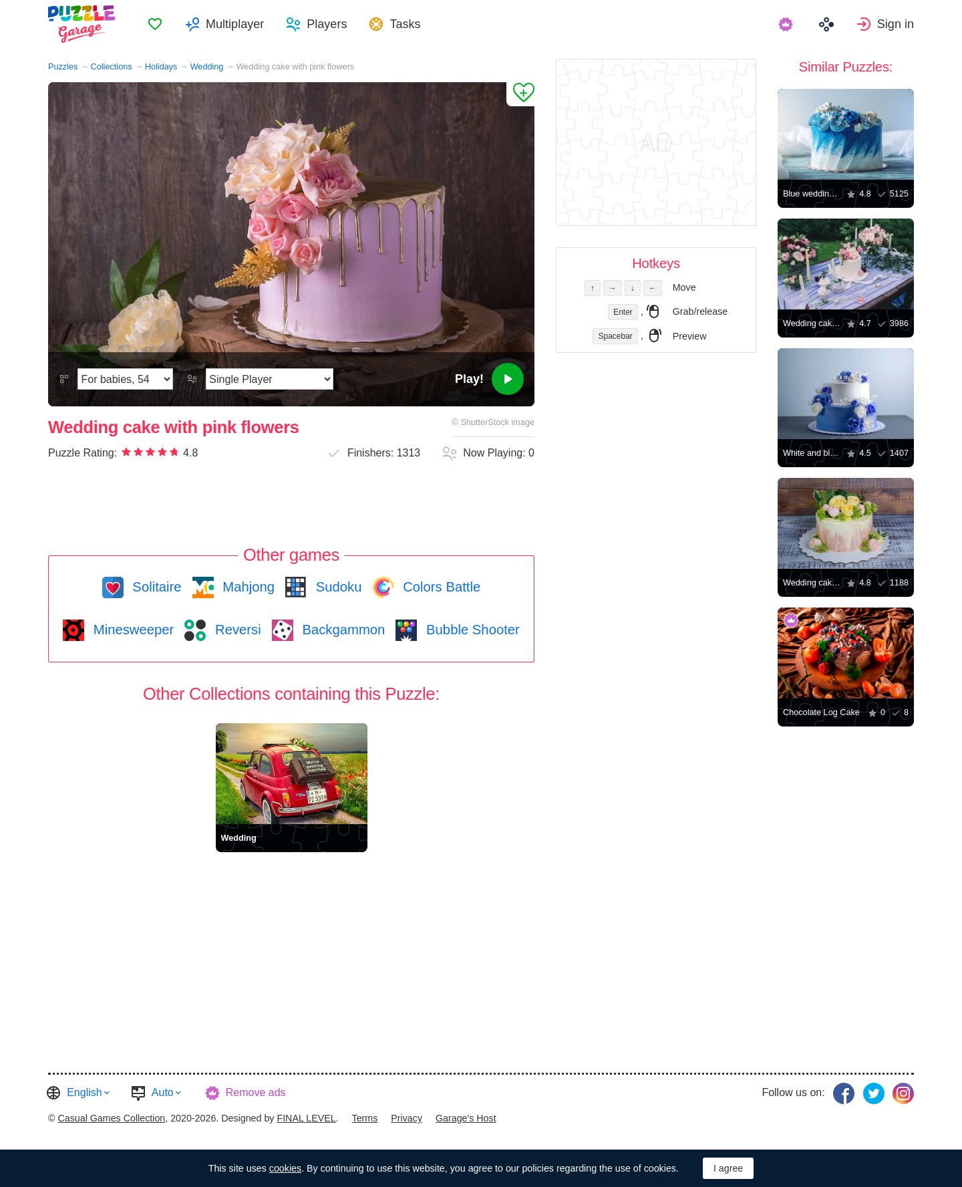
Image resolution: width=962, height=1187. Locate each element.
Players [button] (327, 24)
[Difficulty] (125, 379)
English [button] (84, 1092)
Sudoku (336, 586)
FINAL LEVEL (306, 1118)
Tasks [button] (404, 24)
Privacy (406, 1118)
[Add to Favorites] (520, 94)
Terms (365, 1118)
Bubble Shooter (470, 629)
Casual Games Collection (111, 1118)
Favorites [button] (155, 24)
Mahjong (247, 586)
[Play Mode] (269, 379)
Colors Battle (440, 586)
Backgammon (342, 629)
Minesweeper (132, 629)
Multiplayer (235, 24)
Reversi (236, 629)
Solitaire (155, 586)
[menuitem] (155, 24)
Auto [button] (163, 1092)
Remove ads (256, 1092)
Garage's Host (466, 1118)
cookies (285, 1168)
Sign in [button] (895, 24)
